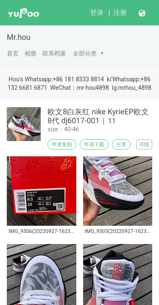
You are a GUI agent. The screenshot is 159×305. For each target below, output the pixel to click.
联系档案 (54, 53)
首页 (13, 53)
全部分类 (85, 53)
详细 (144, 144)
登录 (96, 12)
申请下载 (94, 144)
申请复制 (62, 144)
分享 (121, 144)
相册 (30, 53)
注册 (120, 12)
